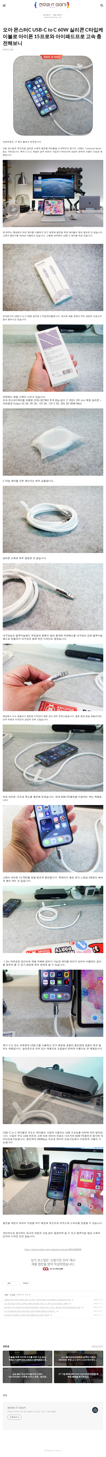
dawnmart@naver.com (53, 17)
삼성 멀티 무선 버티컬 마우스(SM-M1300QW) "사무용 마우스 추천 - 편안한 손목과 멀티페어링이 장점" (42, 1307)
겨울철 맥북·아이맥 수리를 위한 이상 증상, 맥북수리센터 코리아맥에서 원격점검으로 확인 (37, 1299)
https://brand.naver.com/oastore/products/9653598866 (53, 1249)
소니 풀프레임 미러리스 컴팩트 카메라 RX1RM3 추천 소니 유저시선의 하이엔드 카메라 (36, 1303)
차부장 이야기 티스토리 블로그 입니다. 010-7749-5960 (31, 1411)
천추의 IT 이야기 (16, 1407)
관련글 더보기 (97, 1346)
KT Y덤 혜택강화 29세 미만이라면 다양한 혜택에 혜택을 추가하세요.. (30, 1311)
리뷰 (6, 1294)
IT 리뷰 (12, 1294)
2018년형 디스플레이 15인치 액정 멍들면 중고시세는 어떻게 (26, 1315)
